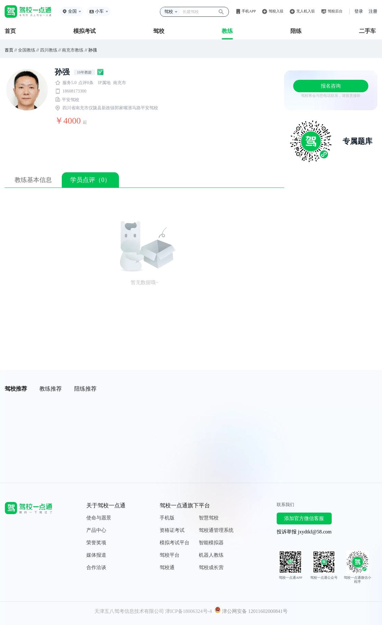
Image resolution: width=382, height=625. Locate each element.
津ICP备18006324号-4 (188, 611)
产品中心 (96, 530)
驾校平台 (170, 555)
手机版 (167, 517)
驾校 (158, 31)
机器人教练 (211, 555)
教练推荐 (50, 389)
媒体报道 (96, 555)
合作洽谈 (96, 567)
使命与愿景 (98, 517)
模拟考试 (84, 31)
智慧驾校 (209, 517)
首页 (10, 31)
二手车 (367, 31)
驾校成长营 (211, 567)
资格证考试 (172, 530)
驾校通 (167, 567)
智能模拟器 (211, 542)
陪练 (296, 31)
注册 (373, 11)
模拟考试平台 (174, 542)
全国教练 (26, 50)
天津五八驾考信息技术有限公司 (129, 611)
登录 (358, 11)
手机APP (249, 11)
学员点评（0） (90, 179)
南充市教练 (73, 50)
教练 (227, 31)
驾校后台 (335, 11)
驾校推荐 (16, 389)
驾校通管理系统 (216, 530)
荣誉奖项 (96, 542)
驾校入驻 (276, 11)
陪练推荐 (85, 389)
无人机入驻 (305, 11)
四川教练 (48, 50)
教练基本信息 (33, 179)
